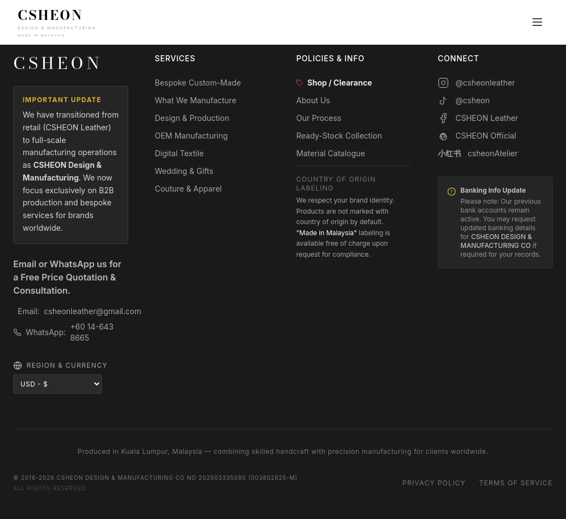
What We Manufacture (196, 100)
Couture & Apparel (188, 188)
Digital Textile (179, 153)
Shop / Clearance (334, 82)
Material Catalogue (330, 153)
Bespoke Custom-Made (198, 82)
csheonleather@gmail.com (92, 311)
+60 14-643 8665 (91, 332)
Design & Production (192, 118)
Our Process (319, 118)
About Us (313, 100)
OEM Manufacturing (191, 135)
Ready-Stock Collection (339, 135)
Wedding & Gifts (184, 171)
